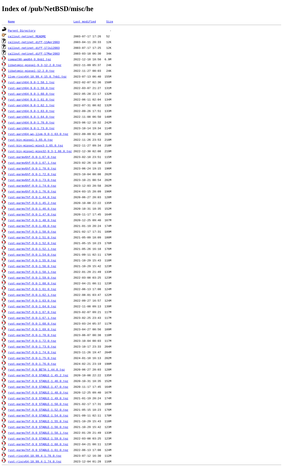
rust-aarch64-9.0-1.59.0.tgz (31, 88)
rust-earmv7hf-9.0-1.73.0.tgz (32, 346)
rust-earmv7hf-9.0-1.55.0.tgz (32, 260)
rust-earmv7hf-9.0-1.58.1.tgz (32, 272)
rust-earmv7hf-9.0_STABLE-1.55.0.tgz (38, 421)
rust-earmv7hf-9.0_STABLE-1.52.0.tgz (38, 410)
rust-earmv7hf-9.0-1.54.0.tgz (32, 255)
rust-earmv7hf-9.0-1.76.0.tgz (32, 364)
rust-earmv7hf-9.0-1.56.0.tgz (32, 266)
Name (11, 21)
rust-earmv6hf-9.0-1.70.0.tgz (32, 168)
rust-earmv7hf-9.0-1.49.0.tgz (32, 226)
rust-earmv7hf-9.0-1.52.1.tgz (32, 249)
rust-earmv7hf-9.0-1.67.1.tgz (32, 318)
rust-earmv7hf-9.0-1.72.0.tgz (32, 341)
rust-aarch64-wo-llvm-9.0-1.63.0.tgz (38, 134)
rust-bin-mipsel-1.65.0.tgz (30, 140)
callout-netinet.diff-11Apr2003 (34, 42)
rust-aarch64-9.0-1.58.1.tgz (31, 82)
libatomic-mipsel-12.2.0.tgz (31, 71)
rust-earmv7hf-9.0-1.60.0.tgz (32, 283)
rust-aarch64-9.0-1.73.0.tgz (31, 128)
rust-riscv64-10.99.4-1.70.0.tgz (34, 456)
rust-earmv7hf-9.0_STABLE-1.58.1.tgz (38, 433)
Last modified (84, 21)
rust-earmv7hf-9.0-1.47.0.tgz (32, 214)
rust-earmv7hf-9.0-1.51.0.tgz (32, 237)
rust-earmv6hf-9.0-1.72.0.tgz (32, 174)
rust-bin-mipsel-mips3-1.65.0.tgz (35, 145)
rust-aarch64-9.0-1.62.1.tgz (31, 105)
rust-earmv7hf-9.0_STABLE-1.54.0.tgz (38, 415)
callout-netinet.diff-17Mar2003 (34, 53)
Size (109, 21)
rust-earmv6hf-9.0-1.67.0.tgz (32, 157)
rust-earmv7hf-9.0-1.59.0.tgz (32, 278)
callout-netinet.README (27, 36)
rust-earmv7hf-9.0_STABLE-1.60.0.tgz (38, 444)
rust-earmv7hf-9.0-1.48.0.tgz (32, 220)
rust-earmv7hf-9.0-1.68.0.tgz (32, 323)
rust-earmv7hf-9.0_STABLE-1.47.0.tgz (38, 387)
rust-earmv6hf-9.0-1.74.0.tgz (32, 186)
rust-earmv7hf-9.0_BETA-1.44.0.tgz (36, 369)
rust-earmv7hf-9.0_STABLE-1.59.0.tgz (38, 438)
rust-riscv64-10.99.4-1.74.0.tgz (34, 461)
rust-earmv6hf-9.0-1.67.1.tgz (32, 163)
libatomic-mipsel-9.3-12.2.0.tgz (34, 65)
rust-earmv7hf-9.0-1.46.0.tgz (32, 209)
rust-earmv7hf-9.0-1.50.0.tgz (32, 232)
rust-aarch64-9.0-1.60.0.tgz (31, 94)
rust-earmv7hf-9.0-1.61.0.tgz (32, 289)
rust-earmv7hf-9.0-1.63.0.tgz (32, 300)
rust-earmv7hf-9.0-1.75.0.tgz (32, 358)
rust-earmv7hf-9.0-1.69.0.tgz (32, 329)
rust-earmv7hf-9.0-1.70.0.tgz (32, 335)
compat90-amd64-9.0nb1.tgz (29, 59)
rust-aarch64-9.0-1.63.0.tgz (31, 111)
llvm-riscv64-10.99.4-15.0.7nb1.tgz (37, 76)
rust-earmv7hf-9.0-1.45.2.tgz (32, 203)
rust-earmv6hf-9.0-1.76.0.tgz (32, 191)
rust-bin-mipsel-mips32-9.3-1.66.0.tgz (40, 151)
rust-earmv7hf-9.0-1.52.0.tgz (32, 243)
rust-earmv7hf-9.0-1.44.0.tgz (32, 197)
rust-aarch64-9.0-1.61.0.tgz (31, 99)
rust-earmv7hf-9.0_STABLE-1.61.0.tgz (38, 450)
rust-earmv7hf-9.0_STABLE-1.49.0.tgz (38, 398)
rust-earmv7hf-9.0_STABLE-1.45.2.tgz (38, 375)
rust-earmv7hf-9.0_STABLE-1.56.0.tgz (38, 427)
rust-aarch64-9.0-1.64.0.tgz (31, 117)
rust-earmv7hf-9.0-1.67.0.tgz (32, 312)
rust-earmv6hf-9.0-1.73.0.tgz (32, 180)
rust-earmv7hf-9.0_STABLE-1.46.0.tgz (38, 381)
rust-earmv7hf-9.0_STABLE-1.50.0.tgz (38, 404)
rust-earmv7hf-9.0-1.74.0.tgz (32, 352)
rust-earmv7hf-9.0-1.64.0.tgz (32, 306)
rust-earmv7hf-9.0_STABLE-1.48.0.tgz (38, 392)
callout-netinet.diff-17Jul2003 (34, 48)
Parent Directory (22, 30)
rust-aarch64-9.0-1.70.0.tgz (31, 122)
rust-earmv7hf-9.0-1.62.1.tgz (32, 295)
